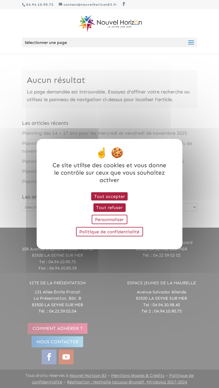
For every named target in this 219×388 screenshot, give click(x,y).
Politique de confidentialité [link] (109, 231)
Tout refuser (109, 207)
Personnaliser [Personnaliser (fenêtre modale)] (109, 219)
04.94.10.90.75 (40, 5)
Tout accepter (109, 196)
